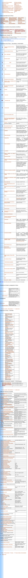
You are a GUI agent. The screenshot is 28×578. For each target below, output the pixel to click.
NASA (5, 195)
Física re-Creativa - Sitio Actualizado (7, 308)
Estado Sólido (3, 19)
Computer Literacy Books (4, 506)
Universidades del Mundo (6, 383)
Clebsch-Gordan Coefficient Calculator (6, 522)
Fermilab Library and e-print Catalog (6, 490)
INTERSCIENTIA (3, 429)
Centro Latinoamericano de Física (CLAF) (7, 427)
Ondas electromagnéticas (9, 360)
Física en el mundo (5, 3)
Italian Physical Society (4, 464)
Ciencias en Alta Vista (8, 127)
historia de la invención (9, 343)
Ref (6, 122)
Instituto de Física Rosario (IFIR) (6, 409)
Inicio (16, 11)
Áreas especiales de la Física (6, 15)
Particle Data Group (3, 476)
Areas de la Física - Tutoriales (7, 310)
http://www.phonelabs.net (6, 39)
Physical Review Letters (4, 496)
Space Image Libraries (4, 529)
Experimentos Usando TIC (6, 35)
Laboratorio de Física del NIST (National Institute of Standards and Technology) (8, 441)
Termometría (6, 219)
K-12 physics (4, 291)
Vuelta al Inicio (17, 308)
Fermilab (2, 448)
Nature (2, 501)
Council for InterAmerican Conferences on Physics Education (10, 217)
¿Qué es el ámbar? (8, 339)
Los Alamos (9, 440)
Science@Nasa (18, 198)
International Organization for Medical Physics (9, 322)
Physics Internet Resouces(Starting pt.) (10, 205)
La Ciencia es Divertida (7, 232)
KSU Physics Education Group (8, 114)
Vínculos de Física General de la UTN (6, 431)
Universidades (3, 23)
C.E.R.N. (2, 532)
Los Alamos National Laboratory (5, 451)
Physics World (3, 497)
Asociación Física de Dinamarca (5, 466)
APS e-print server (3, 484)
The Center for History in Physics (5, 473)
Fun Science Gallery (5, 305)
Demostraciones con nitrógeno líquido (8, 377)
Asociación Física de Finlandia (5, 467)
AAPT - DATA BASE (7, 54)
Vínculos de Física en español (7, 2)
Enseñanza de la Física (12, 18)
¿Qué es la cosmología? (9, 359)
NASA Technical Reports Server (5, 519)
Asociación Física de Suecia (5, 465)
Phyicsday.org (8, 65)
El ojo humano (8, 355)
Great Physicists (6, 208)
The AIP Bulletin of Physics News (5, 471)
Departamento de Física (4, 398)
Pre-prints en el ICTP (4, 492)
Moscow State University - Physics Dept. (7, 544)
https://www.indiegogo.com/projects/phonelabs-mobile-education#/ (14, 38)
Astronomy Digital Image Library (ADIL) (6, 527)
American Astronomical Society (5, 462)
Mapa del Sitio (7, 552)
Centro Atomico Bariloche (5, 416)
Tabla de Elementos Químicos (8, 264)
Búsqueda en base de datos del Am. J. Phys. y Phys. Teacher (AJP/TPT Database (10, 119)
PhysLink (5, 89)
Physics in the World (18, 2)
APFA (5, 122)
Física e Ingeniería (7, 143)
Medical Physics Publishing (9, 324)
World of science (7, 372)
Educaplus (6, 130)
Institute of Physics (3, 498)
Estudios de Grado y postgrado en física (17, 10)
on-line (3, 502)
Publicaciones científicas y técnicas (8, 12)
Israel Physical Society (4, 463)
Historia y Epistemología (13, 17)
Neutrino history (6, 246)
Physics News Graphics (4, 472)
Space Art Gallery (3, 528)
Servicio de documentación (5, 513)
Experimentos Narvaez (7, 223)
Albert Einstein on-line (8, 313)
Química (6, 364)
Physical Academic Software (8, 268)
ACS (5, 274)
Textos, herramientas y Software (5, 523)
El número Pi (7, 319)
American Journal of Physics (5, 495)
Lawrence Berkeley (3, 447)
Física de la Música (12, 23)
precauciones (7, 332)
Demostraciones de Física (13, 19)
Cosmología (20, 19)
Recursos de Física (7, 156)
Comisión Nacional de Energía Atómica (7, 411)
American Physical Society (4, 444)
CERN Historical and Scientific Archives (6, 489)
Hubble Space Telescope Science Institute (7, 443)
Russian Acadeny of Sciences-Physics (6, 546)
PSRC (10, 62)
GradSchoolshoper (4, 295)
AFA (1, 395)
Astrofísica (20, 18)
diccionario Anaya (11, 352)
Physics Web (2, 468)
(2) (10, 383)
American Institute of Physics (5, 449)
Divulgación (3, 298)
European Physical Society (4, 445)
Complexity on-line (3, 503)
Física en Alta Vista (7, 135)
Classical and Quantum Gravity (5, 499)
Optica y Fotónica (21, 17)
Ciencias (12, 552)
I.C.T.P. (2, 534)
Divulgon (3, 303)
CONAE (2, 421)
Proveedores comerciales (19, 8)
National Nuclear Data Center (8, 272)
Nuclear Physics (3, 494)
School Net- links (7, 100)
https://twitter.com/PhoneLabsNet (8, 40)
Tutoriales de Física (6, 11)
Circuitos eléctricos (8, 378)
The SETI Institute (3, 539)
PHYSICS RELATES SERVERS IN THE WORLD (13, 436)
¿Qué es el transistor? (9, 342)
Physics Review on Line (7, 244)
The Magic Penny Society (9, 333)
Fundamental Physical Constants (9, 186)
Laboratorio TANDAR (4, 414)
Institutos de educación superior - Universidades (11, 381)
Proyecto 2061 (7, 107)
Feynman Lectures (7, 58)
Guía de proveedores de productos (8, 26)
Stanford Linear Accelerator (5, 452)
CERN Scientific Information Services (6, 516)
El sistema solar (7, 366)
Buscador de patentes (4, 525)
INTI (1, 423)
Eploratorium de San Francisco (9, 79)
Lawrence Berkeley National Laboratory (6, 450)
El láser (7, 330)
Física (2, 552)
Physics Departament (4, 393)
